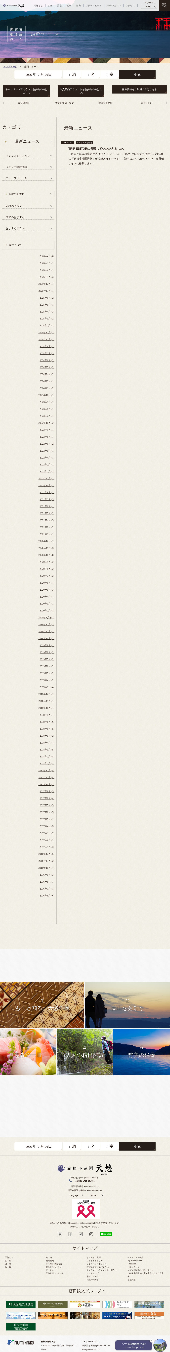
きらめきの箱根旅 (54, 1264)
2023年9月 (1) (47, 402)
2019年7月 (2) (47, 659)
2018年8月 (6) (47, 722)
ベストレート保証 (135, 1257)
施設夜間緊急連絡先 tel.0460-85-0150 (85, 1190)
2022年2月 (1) (47, 464)
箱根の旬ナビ (17, 194)
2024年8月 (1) (47, 346)
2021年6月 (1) (47, 506)
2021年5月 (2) (47, 513)
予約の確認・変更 (64, 102)
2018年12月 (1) (46, 694)
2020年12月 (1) (46, 541)
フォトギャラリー (95, 1260)
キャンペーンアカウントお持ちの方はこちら (26, 91)
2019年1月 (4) (47, 687)
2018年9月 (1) (47, 715)
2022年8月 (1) (47, 436)
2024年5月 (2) (47, 367)
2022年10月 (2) (46, 423)
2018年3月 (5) (47, 749)
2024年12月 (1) (46, 332)
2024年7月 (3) (47, 353)
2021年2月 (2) (47, 527)
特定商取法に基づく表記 (98, 1267)
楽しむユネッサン (54, 1267)
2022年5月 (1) (47, 450)
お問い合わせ (133, 1267)
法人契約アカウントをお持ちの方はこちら (81, 91)
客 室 (8, 1260)
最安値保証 (24, 102)
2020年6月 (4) (47, 582)
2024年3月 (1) (47, 381)
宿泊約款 (131, 1280)
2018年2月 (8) (47, 756)
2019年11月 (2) (46, 631)
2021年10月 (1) (46, 485)
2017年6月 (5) (47, 812)
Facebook (132, 1264)
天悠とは (9, 1257)
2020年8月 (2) (47, 569)
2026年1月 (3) (47, 277)
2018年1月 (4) (47, 763)
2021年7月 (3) (47, 499)
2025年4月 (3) (47, 311)
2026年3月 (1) (47, 263)
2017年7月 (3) (47, 805)
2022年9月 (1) (47, 430)
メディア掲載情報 (16, 167)
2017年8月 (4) (47, 798)
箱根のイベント (15, 206)
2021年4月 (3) (47, 520)
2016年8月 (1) (47, 881)
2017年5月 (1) (47, 819)
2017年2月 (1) (47, 840)
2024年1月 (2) (47, 388)
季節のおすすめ (15, 217)
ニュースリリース (16, 178)
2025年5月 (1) (47, 304)
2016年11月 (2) (46, 861)
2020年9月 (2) (47, 562)
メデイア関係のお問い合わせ (140, 1270)
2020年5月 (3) (47, 589)
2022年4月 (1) (47, 457)
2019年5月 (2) (47, 673)
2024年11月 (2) (46, 339)
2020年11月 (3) (46, 548)
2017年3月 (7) (47, 833)
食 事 (8, 1267)
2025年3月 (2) (47, 318)
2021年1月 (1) (47, 534)
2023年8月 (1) (47, 409)
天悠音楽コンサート (55, 1273)
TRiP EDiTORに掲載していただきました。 (97, 148)
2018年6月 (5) (47, 728)
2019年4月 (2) (47, 680)
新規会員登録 (105, 102)
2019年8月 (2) (47, 652)
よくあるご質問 (94, 1257)
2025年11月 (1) (46, 291)
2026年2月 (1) (47, 270)
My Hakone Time (135, 1260)
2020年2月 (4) (47, 610)
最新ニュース (93, 1276)
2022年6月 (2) (47, 443)
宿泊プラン (146, 102)
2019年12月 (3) (46, 624)
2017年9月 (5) (47, 791)
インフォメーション (18, 155)
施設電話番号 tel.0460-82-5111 (85, 1186)
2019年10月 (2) (46, 638)
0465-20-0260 (85, 1181)
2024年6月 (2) (47, 360)
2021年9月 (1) (47, 492)
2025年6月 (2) (47, 297)
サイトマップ (93, 1273)
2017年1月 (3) (47, 847)
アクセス (50, 1270)
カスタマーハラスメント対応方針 (102, 1270)
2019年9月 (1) (47, 645)
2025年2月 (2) (47, 325)
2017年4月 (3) (47, 826)
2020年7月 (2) (47, 576)
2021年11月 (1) (46, 478)
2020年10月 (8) (46, 555)
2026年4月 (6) (47, 256)
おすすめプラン (15, 228)
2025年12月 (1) (46, 284)
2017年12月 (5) (46, 770)
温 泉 (8, 1264)
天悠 (13, 5)
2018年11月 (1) (46, 701)
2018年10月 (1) (46, 708)
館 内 (49, 1257)
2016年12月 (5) (46, 854)
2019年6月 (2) (47, 666)
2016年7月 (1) (47, 888)
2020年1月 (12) (46, 617)
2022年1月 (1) (47, 471)
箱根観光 (50, 1260)
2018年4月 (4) (47, 742)
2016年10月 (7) (46, 868)
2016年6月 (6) (47, 895)
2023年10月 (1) (46, 395)
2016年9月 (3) (47, 874)
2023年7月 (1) (47, 416)
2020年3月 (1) (47, 603)
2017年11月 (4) (46, 777)
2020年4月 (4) (47, 596)
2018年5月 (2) (47, 735)
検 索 (137, 74)
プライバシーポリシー (97, 1264)
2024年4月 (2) (47, 374)
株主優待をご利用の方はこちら (139, 89)
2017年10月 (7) (46, 784)
